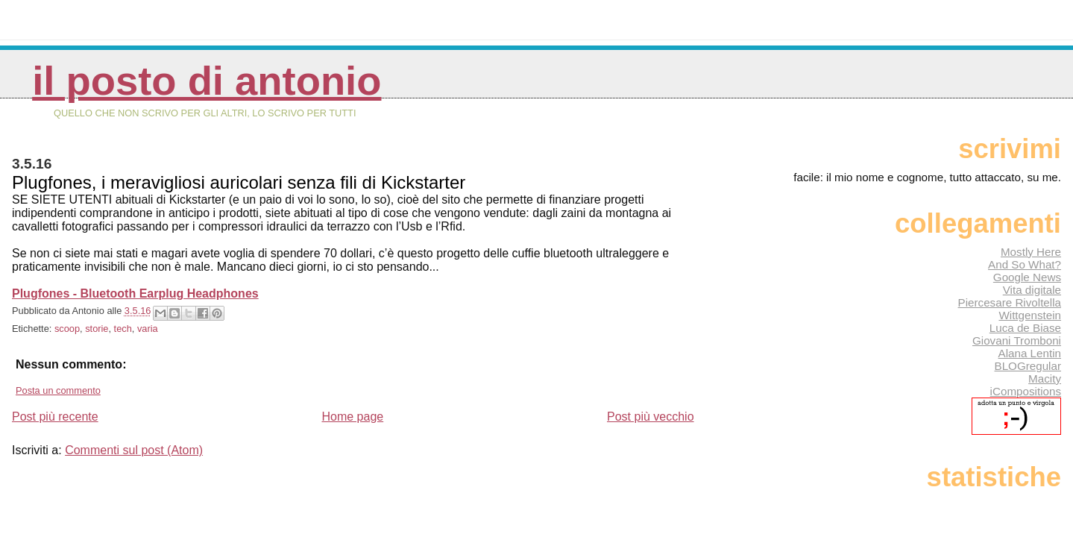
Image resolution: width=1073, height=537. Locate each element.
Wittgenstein (1029, 315)
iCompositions (1025, 391)
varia (147, 328)
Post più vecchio (650, 416)
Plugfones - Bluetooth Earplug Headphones (135, 293)
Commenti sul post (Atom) (134, 450)
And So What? (1024, 264)
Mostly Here (1031, 251)
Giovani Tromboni (1016, 340)
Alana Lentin (1029, 353)
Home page (352, 416)
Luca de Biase (1025, 327)
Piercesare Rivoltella (1009, 302)
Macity (1044, 378)
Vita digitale (1032, 289)
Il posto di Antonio (206, 81)
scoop (67, 328)
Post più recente (55, 416)
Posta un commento (58, 390)
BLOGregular (1028, 365)
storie (96, 328)
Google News (1027, 277)
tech (123, 328)
